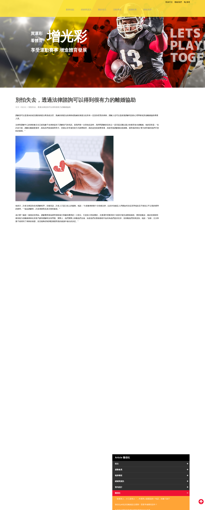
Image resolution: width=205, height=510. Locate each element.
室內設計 (155, 147)
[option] (102, 44)
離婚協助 (32, 118)
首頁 (22, 107)
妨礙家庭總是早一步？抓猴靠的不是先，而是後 (167, 186)
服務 (153, 217)
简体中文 (164, 2)
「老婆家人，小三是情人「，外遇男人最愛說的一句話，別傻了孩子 (167, 160)
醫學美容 (155, 247)
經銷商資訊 (90, 8)
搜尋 (182, 2)
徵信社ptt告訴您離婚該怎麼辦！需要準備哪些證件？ (167, 168)
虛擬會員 (155, 129)
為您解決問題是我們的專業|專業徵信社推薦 (168, 177)
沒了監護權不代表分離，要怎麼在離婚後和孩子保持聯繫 (167, 204)
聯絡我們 (173, 2)
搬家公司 (155, 211)
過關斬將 (140, 8)
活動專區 (123, 8)
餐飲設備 (155, 235)
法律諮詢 (34, 206)
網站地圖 (67, 482)
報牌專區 (155, 135)
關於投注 (107, 8)
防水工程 (155, 229)
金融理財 (155, 241)
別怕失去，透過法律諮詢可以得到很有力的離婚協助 (167, 195)
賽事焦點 (73, 8)
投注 (153, 123)
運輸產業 (155, 253)
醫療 (153, 223)
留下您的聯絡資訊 (119, 478)
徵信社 (28, 107)
